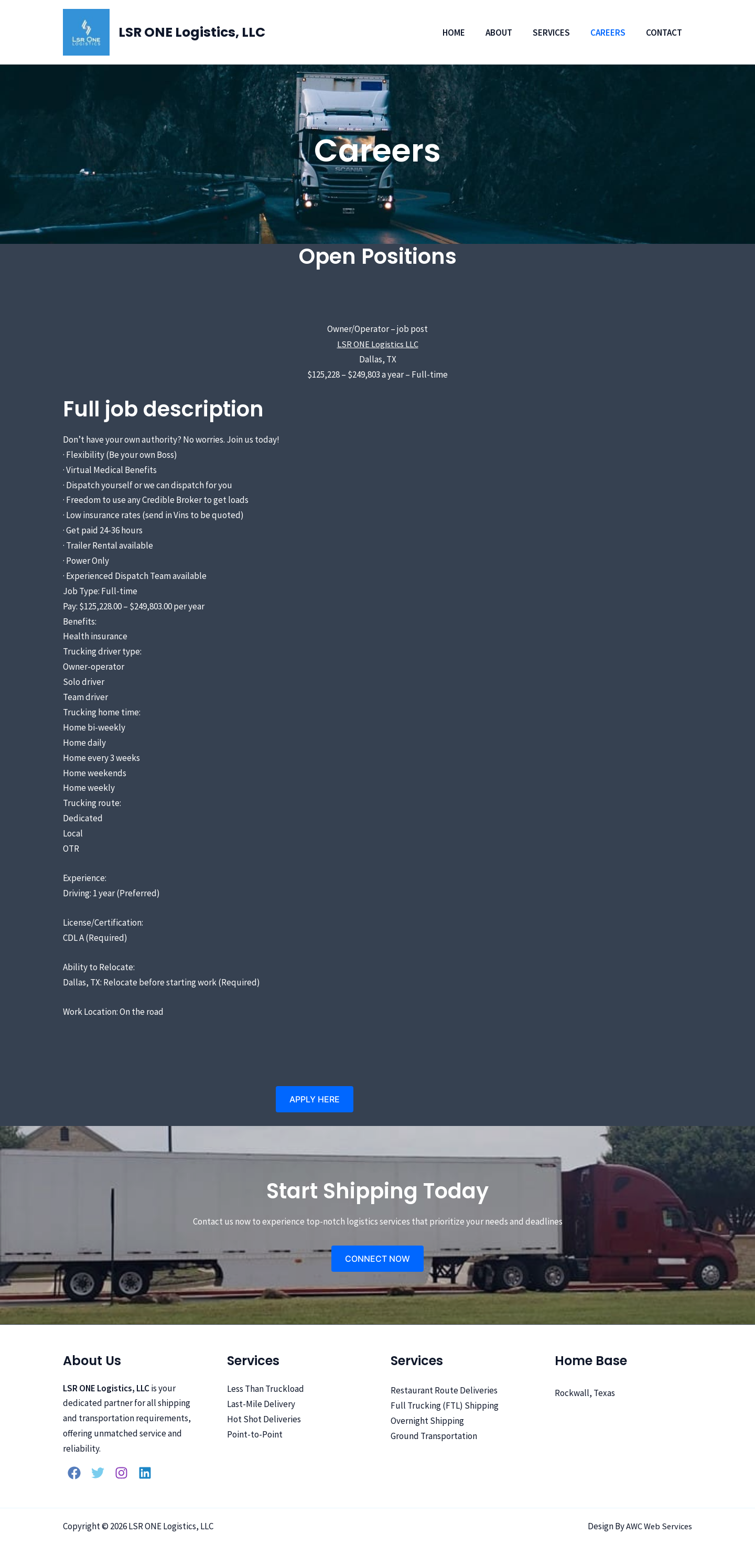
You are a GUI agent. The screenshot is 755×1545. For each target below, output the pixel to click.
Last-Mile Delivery (261, 1404)
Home (465, 32)
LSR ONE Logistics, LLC (191, 32)
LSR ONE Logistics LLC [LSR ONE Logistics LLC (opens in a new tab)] (378, 344)
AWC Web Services (658, 1526)
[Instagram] (121, 1473)
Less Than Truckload (265, 1388)
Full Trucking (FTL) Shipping (445, 1405)
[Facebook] (74, 1473)
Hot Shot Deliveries (264, 1419)
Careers (611, 32)
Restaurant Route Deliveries (444, 1390)
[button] (314, 1099)
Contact (665, 32)
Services (557, 32)
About (507, 32)
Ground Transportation (434, 1435)
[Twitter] (98, 1473)
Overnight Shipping (427, 1420)
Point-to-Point (255, 1434)
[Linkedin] (145, 1473)
